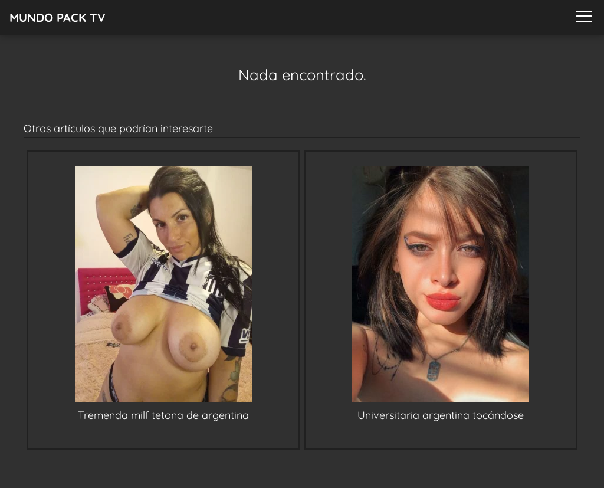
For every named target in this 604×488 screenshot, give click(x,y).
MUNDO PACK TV (57, 17)
